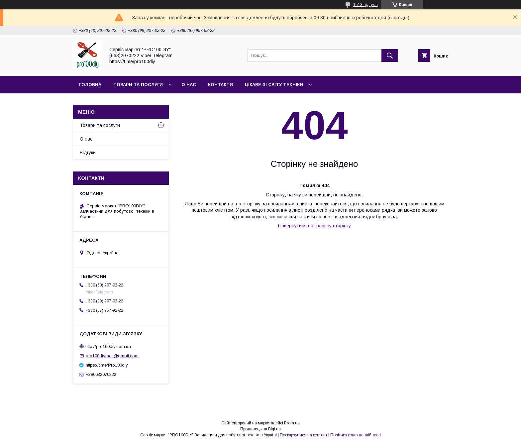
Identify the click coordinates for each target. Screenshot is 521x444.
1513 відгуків (365, 4)
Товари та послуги (138, 84)
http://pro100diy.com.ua (108, 346)
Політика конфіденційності (355, 435)
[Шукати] (389, 55)
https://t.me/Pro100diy (107, 365)
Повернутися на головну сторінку (314, 225)
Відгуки (88, 152)
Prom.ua (292, 423)
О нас (188, 84)
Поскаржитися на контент (303, 435)
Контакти (220, 84)
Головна (90, 84)
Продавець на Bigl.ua (260, 429)
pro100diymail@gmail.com (112, 355)
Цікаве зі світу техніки (274, 84)
